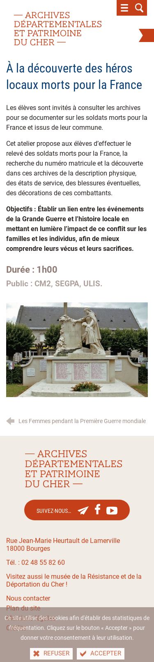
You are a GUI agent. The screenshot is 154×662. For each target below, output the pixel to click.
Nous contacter (28, 598)
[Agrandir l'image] (77, 349)
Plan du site (23, 608)
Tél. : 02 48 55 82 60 (35, 562)
